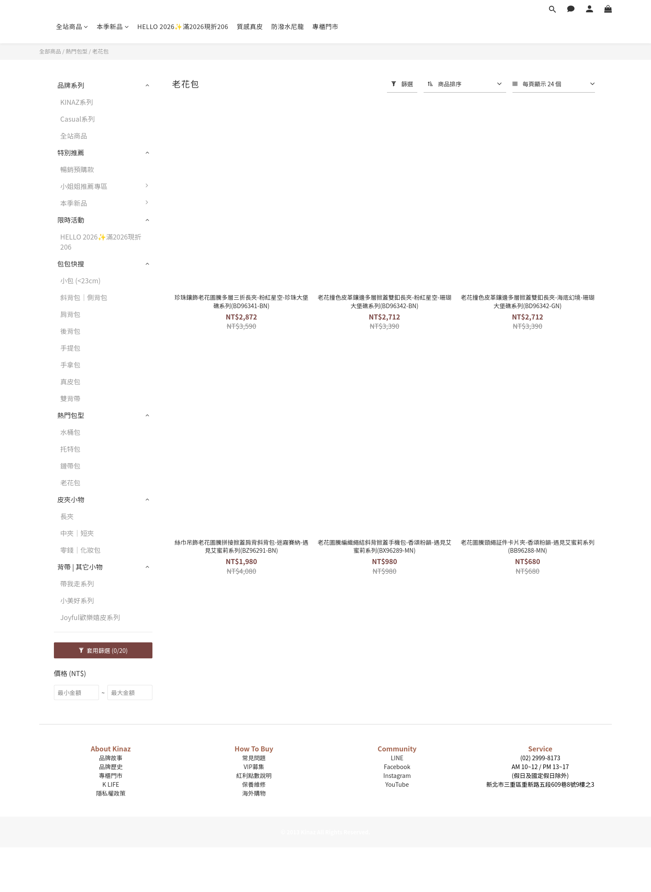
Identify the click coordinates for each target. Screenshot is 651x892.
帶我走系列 (77, 583)
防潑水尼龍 (287, 26)
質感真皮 (250, 26)
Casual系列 (77, 119)
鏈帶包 (70, 466)
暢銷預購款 (77, 169)
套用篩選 (103, 650)
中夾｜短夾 (77, 533)
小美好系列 (77, 600)
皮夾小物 (70, 499)
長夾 (67, 516)
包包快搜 (70, 263)
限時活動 (70, 220)
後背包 (70, 331)
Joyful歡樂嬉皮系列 (90, 617)
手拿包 (70, 364)
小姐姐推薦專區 (106, 186)
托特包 (70, 449)
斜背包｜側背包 (83, 297)
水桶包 (70, 432)
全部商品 (50, 51)
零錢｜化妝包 (80, 550)
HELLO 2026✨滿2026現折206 (182, 26)
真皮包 (70, 381)
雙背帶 (70, 398)
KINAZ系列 (76, 102)
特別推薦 (70, 152)
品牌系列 (70, 85)
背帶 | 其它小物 (80, 567)
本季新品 (113, 26)
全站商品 (72, 26)
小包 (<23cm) (80, 280)
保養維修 (254, 784)
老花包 (100, 51)
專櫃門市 (325, 26)
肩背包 (70, 314)
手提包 (70, 348)
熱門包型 (77, 51)
